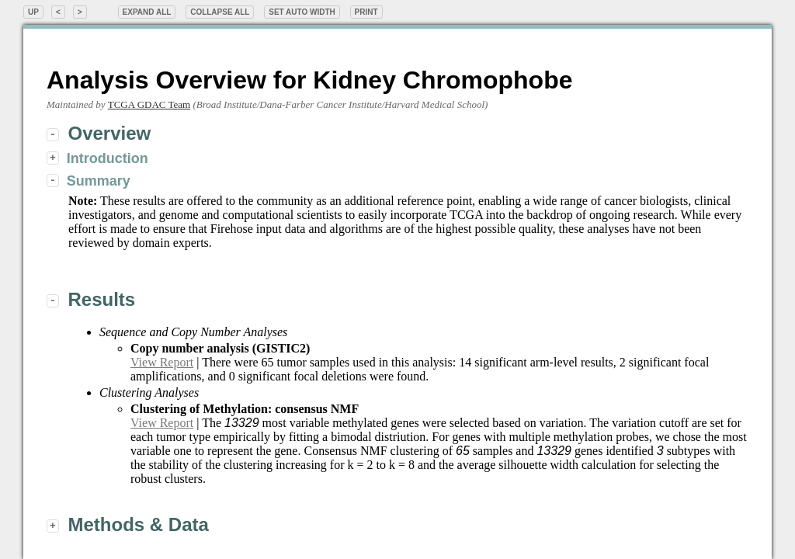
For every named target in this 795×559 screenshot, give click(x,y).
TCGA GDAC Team (149, 104)
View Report (161, 362)
